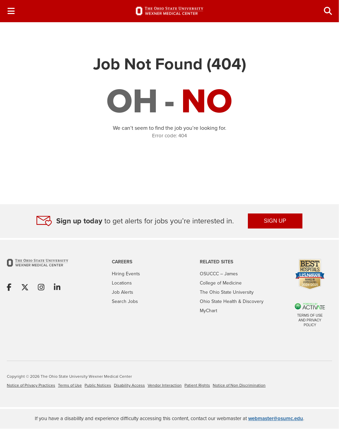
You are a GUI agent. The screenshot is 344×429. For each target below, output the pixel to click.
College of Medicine (221, 282)
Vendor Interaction (165, 385)
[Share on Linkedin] (57, 287)
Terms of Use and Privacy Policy (310, 320)
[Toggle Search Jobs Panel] (328, 11)
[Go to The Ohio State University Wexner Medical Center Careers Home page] (169, 11)
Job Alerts (122, 292)
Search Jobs (125, 301)
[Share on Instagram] (41, 287)
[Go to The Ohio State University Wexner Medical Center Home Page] (37, 268)
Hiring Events (126, 273)
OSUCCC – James (219, 273)
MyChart (208, 310)
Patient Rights (197, 385)
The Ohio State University (227, 292)
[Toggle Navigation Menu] (11, 11)
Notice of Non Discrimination (239, 385)
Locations (122, 282)
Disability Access (129, 385)
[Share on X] (25, 287)
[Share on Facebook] (9, 287)
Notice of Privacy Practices (31, 385)
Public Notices (98, 385)
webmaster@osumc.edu (275, 418)
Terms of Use (70, 385)
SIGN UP (275, 221)
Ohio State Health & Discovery (232, 301)
